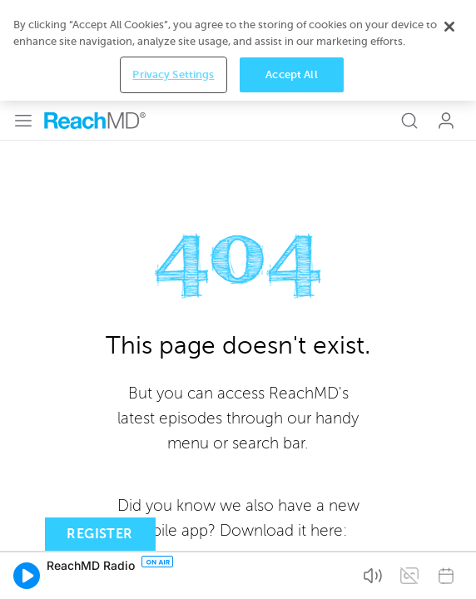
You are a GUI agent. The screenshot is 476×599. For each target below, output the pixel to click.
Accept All (291, 573)
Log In (446, 20)
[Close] (449, 525)
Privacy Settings (173, 573)
